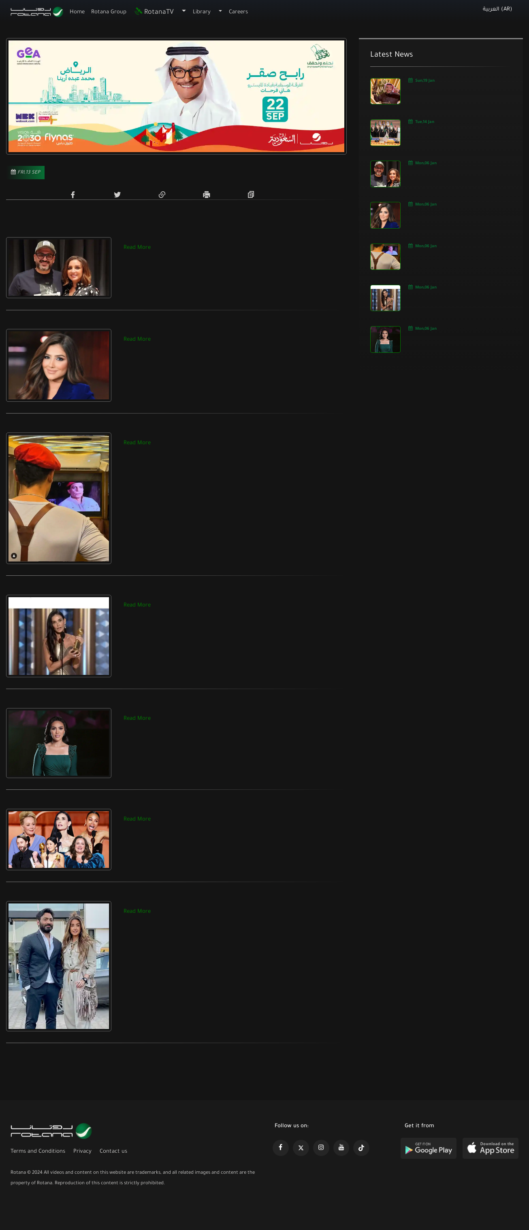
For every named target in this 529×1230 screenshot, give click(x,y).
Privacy (82, 1152)
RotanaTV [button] (154, 12)
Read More (137, 248)
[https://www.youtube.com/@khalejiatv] (341, 1148)
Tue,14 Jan (421, 121)
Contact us (113, 1152)
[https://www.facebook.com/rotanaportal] (281, 1148)
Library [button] (202, 12)
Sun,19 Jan (421, 80)
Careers (238, 12)
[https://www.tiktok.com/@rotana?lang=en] (361, 1148)
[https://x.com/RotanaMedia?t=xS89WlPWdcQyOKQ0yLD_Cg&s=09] (301, 1148)
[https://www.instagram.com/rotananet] (321, 1148)
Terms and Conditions (38, 1152)
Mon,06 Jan (422, 163)
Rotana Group (109, 12)
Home (77, 12)
